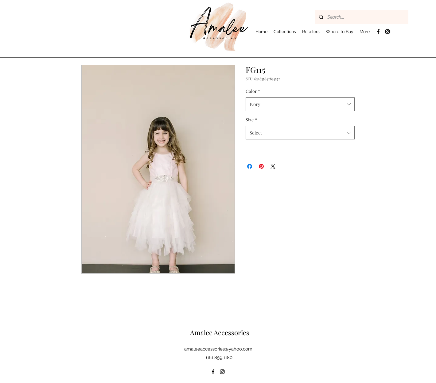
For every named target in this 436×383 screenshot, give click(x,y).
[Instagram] (387, 31)
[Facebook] (378, 31)
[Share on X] (273, 166)
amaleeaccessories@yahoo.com (218, 349)
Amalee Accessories (219, 332)
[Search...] (361, 17)
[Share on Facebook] (249, 166)
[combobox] (300, 104)
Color (253, 91)
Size (251, 120)
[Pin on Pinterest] (261, 166)
